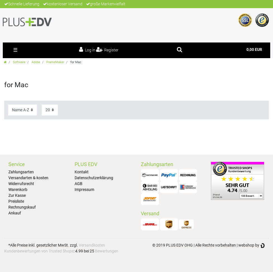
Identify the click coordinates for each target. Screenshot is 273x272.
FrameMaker (55, 62)
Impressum (84, 189)
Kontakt (82, 172)
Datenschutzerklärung (94, 178)
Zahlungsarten (21, 172)
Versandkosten (92, 245)
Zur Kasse (17, 195)
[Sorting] (22, 110)
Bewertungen (106, 251)
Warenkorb (17, 189)
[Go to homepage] (5, 62)
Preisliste (16, 201)
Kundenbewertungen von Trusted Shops (38, 251)
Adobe (36, 62)
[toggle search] (179, 49)
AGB (78, 183)
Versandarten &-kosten (28, 178)
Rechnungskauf (22, 207)
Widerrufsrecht (21, 183)
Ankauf (14, 213)
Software (19, 62)
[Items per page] (50, 110)
